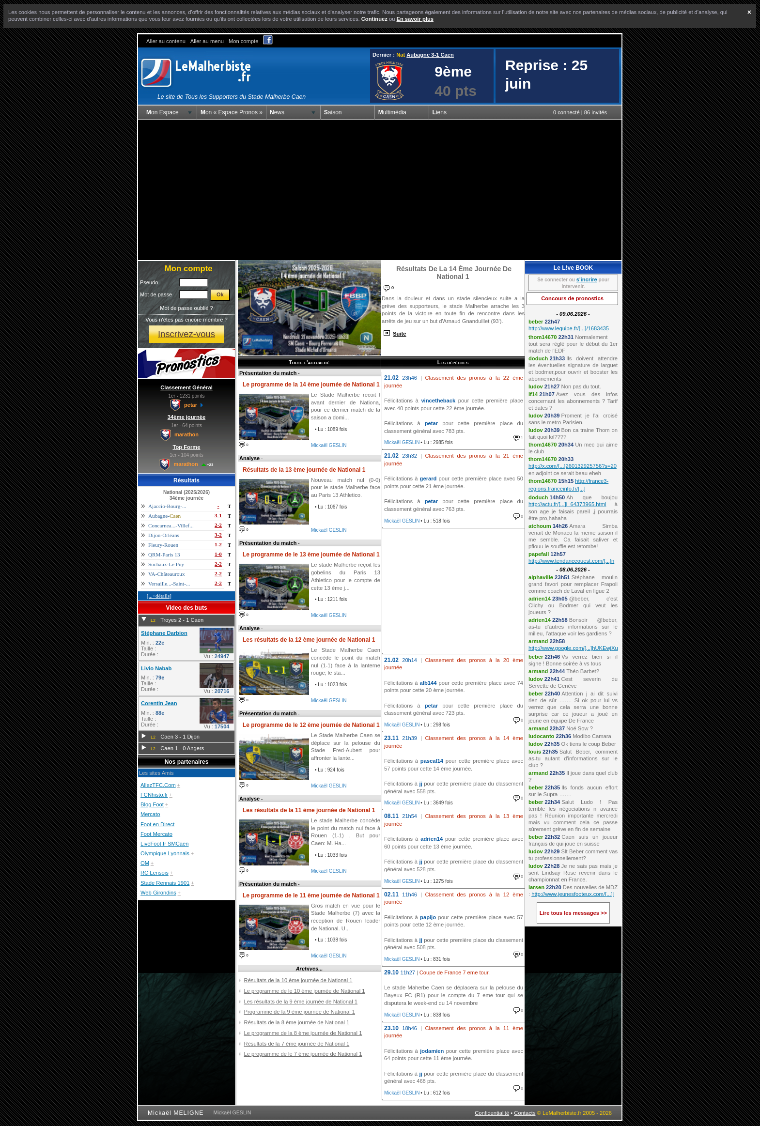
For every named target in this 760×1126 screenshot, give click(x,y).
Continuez (374, 19)
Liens (440, 112)
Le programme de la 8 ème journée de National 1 (303, 1033)
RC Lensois (154, 873)
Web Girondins (158, 892)
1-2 (218, 544)
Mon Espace (162, 112)
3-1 (218, 515)
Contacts (524, 1113)
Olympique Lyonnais (164, 853)
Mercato (150, 814)
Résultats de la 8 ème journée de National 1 (297, 1022)
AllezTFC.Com (158, 785)
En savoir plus (414, 19)
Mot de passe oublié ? (186, 308)
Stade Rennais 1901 (164, 883)
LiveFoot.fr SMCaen (164, 844)
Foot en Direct (157, 824)
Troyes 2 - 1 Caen (181, 620)
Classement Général (186, 387)
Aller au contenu (166, 41)
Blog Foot (152, 804)
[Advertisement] (379, 190)
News (277, 112)
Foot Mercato (156, 834)
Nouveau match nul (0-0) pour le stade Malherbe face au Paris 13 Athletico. (345, 487)
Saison (333, 112)
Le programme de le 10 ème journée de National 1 (304, 991)
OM (144, 863)
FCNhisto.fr (154, 795)
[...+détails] (159, 596)
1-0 (218, 554)
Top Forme (187, 447)
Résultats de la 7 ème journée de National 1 (297, 1044)
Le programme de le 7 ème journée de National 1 (303, 1054)
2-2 (218, 525)
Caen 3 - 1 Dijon (180, 737)
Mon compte (244, 41)
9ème (453, 71)
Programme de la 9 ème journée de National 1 (299, 1012)
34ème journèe (186, 417)
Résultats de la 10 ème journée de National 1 (298, 980)
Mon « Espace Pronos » (232, 112)
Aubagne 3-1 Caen (430, 55)
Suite (399, 334)
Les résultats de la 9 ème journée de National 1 (300, 1001)
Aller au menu (207, 41)
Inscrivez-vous (186, 334)
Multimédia (392, 112)
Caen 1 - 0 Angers (182, 748)
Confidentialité (492, 1113)
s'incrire (586, 279)
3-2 (218, 535)
